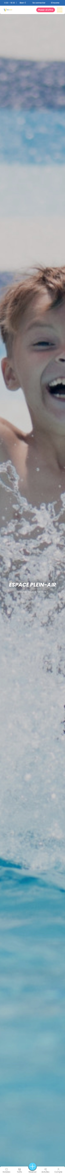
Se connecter (38, 3)
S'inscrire (55, 2)
